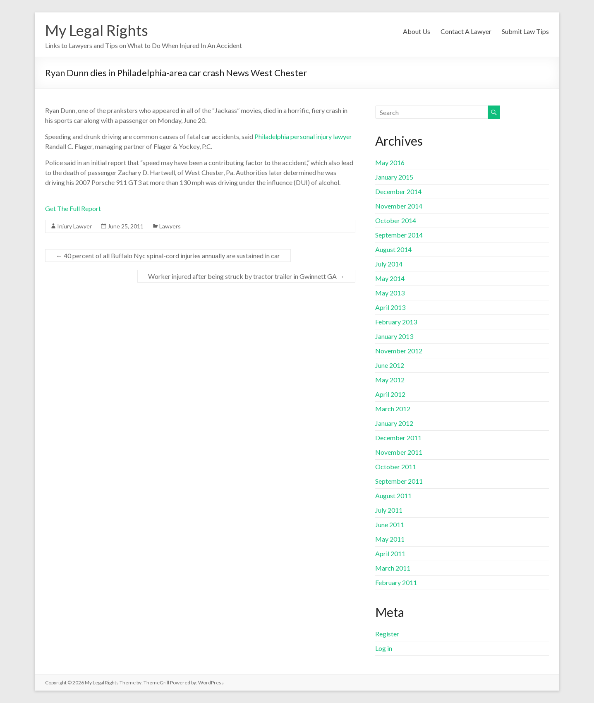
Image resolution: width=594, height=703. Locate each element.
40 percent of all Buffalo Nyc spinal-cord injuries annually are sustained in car (168, 255)
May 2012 (390, 380)
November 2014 (398, 206)
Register (387, 634)
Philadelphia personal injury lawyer (303, 136)
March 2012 (392, 409)
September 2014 (399, 235)
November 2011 (398, 452)
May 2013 (390, 293)
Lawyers (170, 226)
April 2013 (390, 307)
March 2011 (392, 568)
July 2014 (388, 264)
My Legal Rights (96, 30)
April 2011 (390, 553)
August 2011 (393, 495)
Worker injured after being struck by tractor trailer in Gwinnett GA (246, 276)
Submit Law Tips (525, 31)
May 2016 (390, 162)
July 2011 (388, 510)
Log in (383, 648)
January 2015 (394, 177)
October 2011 (395, 466)
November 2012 (398, 351)
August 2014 (393, 249)
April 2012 (390, 394)
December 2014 (398, 191)
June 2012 (389, 365)
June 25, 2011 (126, 226)
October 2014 (395, 220)
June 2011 (389, 524)
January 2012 (394, 423)
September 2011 (399, 481)
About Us (416, 31)
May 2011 (390, 539)
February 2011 (396, 582)
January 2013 (394, 336)
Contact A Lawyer (466, 31)
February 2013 (396, 322)
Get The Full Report (73, 208)
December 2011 (398, 437)
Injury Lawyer (74, 226)
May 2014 (390, 278)
